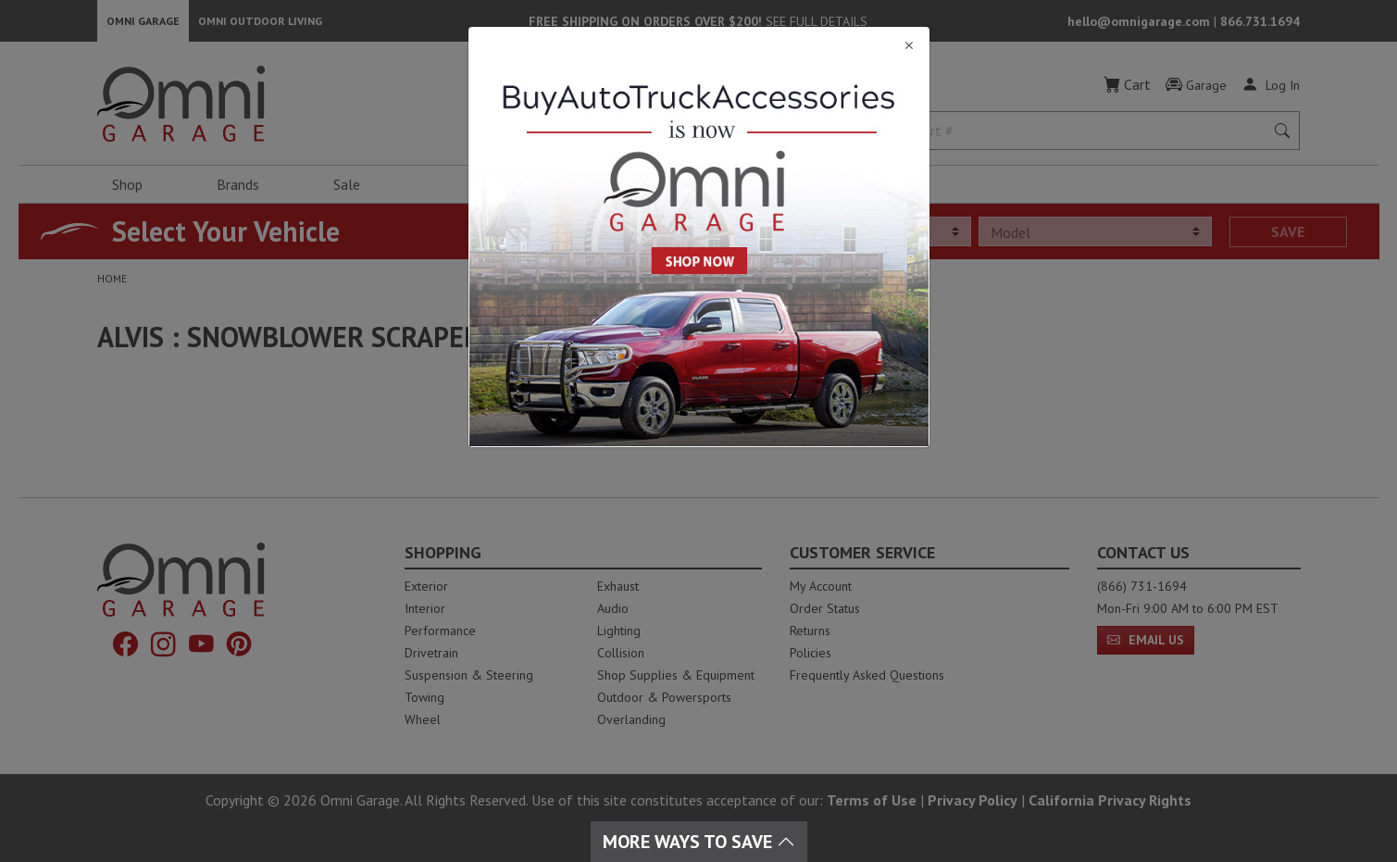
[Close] (698, 46)
